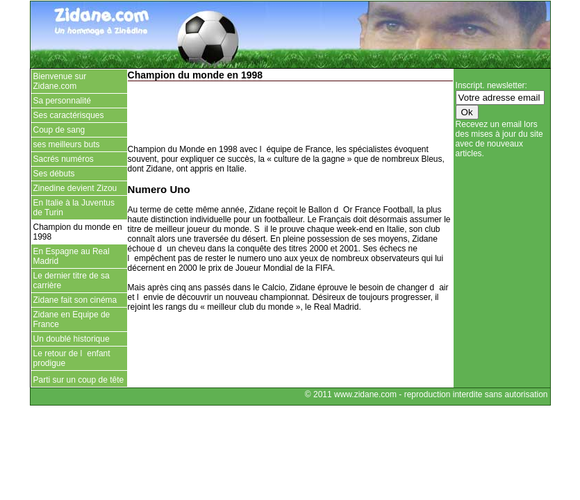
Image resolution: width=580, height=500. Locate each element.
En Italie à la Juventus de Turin (74, 207)
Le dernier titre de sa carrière (71, 280)
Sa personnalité (62, 101)
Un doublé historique (71, 339)
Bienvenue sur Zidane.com (60, 81)
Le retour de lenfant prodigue (71, 358)
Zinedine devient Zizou (75, 188)
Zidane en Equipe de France (71, 319)
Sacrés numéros (63, 159)
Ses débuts (54, 173)
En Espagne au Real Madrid (71, 256)
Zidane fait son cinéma (75, 300)
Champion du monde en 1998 (77, 232)
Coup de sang (59, 130)
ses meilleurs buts (66, 144)
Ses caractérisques (68, 115)
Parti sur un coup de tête (79, 380)
